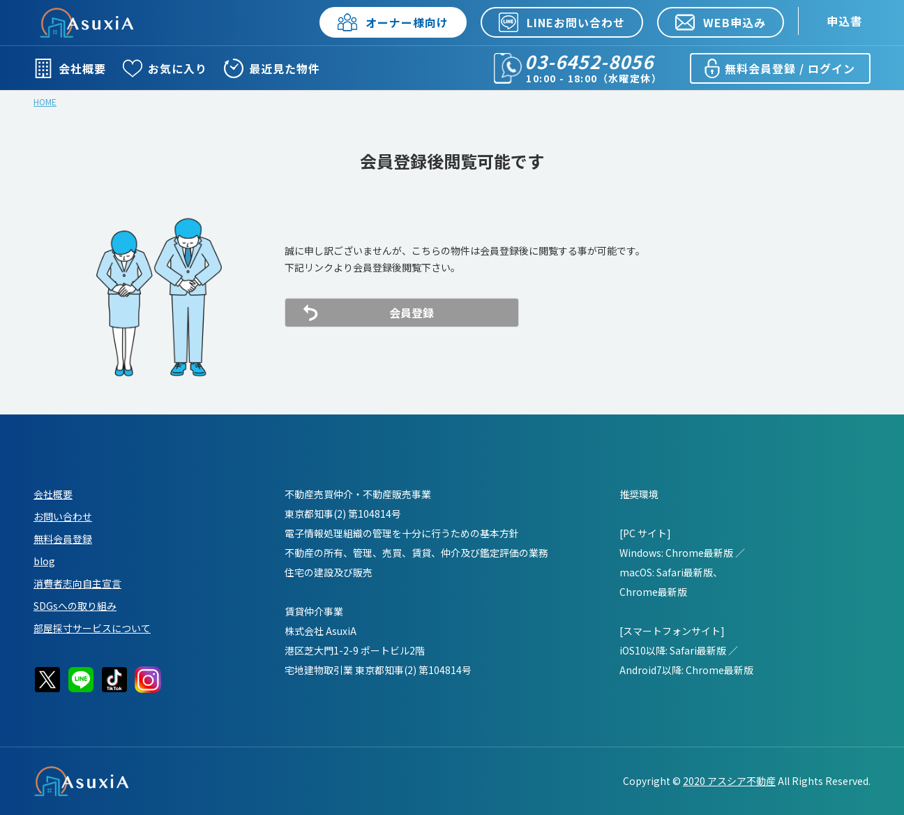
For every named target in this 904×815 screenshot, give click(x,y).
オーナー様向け (393, 22)
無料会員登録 (62, 539)
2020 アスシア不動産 (729, 781)
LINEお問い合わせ (562, 22)
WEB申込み (720, 22)
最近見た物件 (272, 68)
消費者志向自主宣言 (77, 583)
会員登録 (411, 312)
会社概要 (69, 68)
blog (44, 561)
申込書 (844, 21)
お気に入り (165, 68)
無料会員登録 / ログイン (778, 68)
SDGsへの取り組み (74, 606)
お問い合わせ (62, 516)
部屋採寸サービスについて (92, 628)
